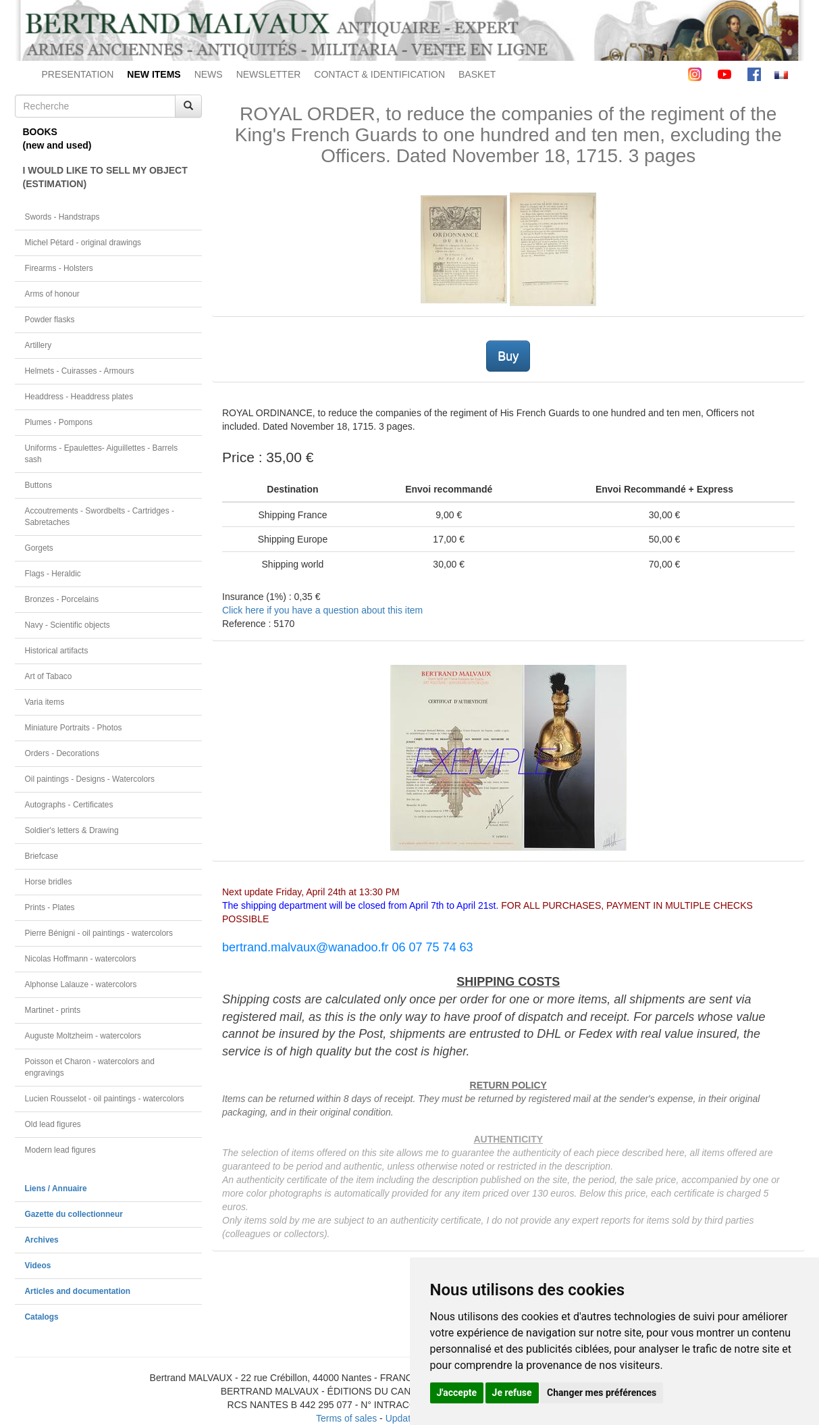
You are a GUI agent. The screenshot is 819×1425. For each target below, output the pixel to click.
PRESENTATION (78, 74)
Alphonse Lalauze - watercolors (81, 984)
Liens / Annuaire (56, 1188)
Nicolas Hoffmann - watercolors (80, 959)
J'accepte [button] (457, 1392)
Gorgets (39, 548)
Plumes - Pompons (59, 422)
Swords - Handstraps (62, 217)
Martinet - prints (53, 1010)
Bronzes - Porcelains (62, 599)
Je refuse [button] (512, 1392)
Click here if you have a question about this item (322, 610)
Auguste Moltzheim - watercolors (83, 1036)
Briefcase (42, 856)
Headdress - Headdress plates (79, 396)
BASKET (477, 74)
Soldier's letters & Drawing (72, 830)
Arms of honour (52, 294)
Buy (508, 356)
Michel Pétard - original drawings (83, 242)
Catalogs (42, 1317)
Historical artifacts (56, 650)
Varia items (45, 702)
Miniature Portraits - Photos (73, 727)
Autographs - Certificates (69, 804)
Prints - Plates (50, 907)
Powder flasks (50, 319)
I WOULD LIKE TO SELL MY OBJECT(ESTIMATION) (105, 177)
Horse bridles (48, 881)
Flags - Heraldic (53, 573)
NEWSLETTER (268, 74)
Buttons (38, 485)
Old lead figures (53, 1124)
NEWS (208, 74)
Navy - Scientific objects (67, 625)
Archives (42, 1240)
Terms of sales (346, 1418)
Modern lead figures (60, 1150)
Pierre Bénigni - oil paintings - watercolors (99, 933)
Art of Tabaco (48, 676)
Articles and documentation (78, 1291)
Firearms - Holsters (59, 268)
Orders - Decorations (62, 753)
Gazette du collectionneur (74, 1214)
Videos (38, 1265)
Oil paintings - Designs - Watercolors (90, 779)
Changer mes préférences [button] (601, 1392)
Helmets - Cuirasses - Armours (79, 371)
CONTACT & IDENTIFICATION (379, 74)
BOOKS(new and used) (57, 138)
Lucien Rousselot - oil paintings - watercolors (104, 1098)
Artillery (38, 345)
